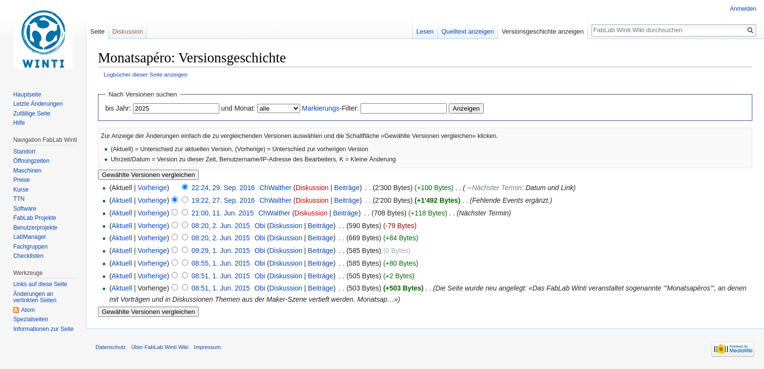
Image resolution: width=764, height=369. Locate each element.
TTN (18, 198)
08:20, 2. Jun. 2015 (220, 226)
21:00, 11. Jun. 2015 (222, 213)
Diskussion (312, 188)
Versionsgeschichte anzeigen (543, 31)
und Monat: (238, 108)
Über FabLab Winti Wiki (160, 347)
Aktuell (122, 200)
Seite (97, 31)
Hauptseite (27, 94)
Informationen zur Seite (43, 329)
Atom (28, 310)
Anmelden (743, 8)
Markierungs (321, 108)
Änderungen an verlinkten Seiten (35, 297)
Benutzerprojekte (35, 227)
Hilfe (19, 122)
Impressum (207, 347)
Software (24, 208)
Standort (24, 151)
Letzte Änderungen (37, 103)
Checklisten (28, 255)
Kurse (20, 189)
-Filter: (330, 108)
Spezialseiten (30, 319)
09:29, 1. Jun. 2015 (220, 250)
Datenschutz (111, 347)
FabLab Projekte (34, 217)
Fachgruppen (30, 246)
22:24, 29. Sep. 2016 (223, 188)
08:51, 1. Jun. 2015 (220, 276)
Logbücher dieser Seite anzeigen (146, 74)
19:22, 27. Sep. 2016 (223, 200)
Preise (21, 179)
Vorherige (152, 188)
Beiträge (347, 188)
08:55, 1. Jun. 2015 (220, 263)
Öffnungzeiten (31, 160)
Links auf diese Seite (40, 284)
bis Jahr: (118, 108)
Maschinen (27, 170)
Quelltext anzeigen (467, 31)
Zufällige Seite (31, 113)
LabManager (29, 236)
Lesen (425, 31)
